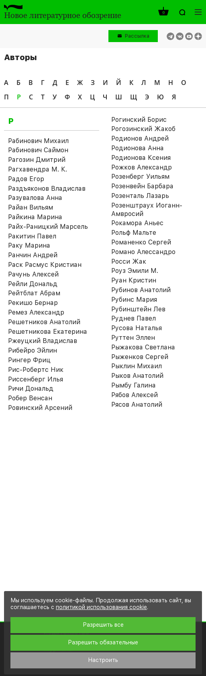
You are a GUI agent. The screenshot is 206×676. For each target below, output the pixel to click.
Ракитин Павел (32, 236)
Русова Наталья (136, 328)
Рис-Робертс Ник (35, 369)
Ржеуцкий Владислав (42, 341)
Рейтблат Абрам (34, 293)
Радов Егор (26, 179)
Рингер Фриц (29, 360)
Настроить (103, 660)
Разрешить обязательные (103, 642)
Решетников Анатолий (44, 322)
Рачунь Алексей (33, 274)
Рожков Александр (141, 167)
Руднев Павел (133, 318)
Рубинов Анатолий (141, 290)
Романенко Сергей (141, 242)
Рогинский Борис (139, 119)
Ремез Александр (36, 312)
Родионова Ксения (141, 157)
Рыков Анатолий (137, 375)
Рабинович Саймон (38, 150)
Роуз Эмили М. (134, 270)
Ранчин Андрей (32, 255)
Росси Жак (128, 261)
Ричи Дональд (30, 388)
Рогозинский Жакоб (143, 129)
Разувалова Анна (35, 198)
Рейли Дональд (32, 284)
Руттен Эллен (133, 337)
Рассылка (137, 36)
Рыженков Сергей (139, 357)
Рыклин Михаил (136, 366)
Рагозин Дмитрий (36, 159)
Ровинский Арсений (40, 408)
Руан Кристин (133, 280)
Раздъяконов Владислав (47, 188)
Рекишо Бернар (33, 303)
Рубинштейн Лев (138, 309)
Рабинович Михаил (38, 141)
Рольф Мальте (133, 232)
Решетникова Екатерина (47, 331)
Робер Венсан (30, 398)
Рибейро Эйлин (32, 350)
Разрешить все (103, 625)
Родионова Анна (137, 148)
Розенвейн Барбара (142, 186)
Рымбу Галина (133, 385)
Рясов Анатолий (136, 404)
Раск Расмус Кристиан (45, 264)
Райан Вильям (30, 207)
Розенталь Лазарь (140, 196)
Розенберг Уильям (140, 176)
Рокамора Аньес (137, 223)
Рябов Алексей (134, 395)
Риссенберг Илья (35, 379)
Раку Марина (29, 245)
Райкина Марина (35, 217)
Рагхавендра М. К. (37, 169)
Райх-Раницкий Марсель (48, 226)
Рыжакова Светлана (143, 347)
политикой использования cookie (101, 607)
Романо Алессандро (143, 252)
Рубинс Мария (134, 299)
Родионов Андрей (140, 138)
